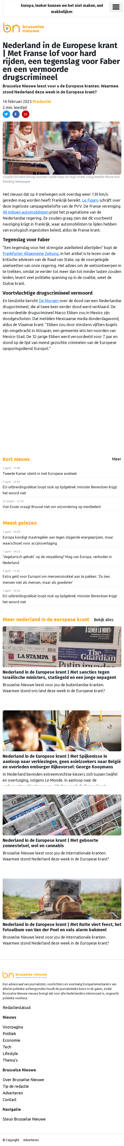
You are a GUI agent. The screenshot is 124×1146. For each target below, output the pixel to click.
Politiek (9, 1033)
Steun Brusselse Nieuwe (24, 1119)
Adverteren (13, 1093)
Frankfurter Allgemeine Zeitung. (31, 253)
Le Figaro (90, 200)
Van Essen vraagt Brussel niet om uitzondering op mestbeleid (52, 507)
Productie (42, 101)
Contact (10, 1099)
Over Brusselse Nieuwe (23, 1079)
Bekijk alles (103, 619)
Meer (116, 459)
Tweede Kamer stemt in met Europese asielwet (40, 473)
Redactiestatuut (17, 1007)
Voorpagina (13, 1027)
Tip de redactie (16, 1086)
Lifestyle (10, 1053)
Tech (7, 1047)
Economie (11, 1040)
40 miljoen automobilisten (26, 212)
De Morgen (49, 300)
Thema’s (10, 1060)
